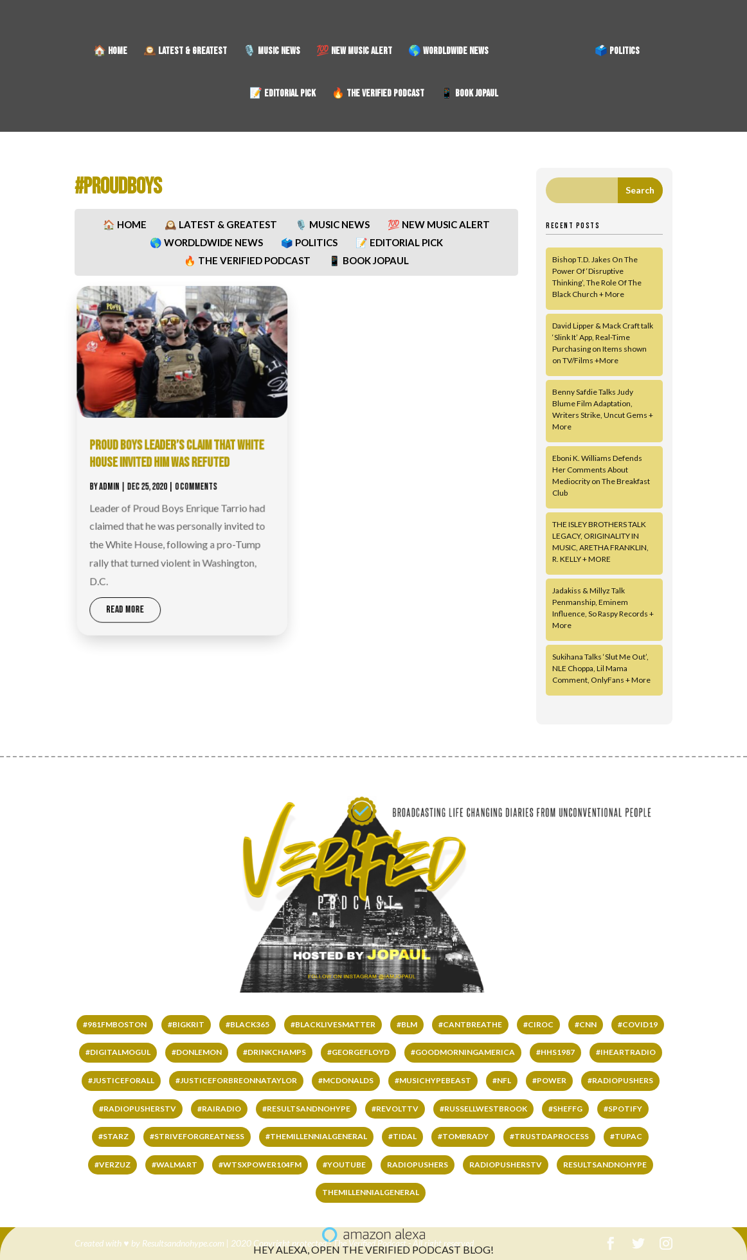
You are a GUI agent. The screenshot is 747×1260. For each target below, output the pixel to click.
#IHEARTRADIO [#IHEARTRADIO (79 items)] (626, 1052)
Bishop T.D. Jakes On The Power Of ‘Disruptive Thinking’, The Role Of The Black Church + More (597, 277)
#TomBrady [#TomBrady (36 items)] (463, 1136)
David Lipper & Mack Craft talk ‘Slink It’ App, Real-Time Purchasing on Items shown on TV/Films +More (602, 343)
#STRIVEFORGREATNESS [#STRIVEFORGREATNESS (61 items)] (197, 1136)
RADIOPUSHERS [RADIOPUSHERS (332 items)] (417, 1164)
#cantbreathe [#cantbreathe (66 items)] (470, 1024)
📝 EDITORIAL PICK (282, 94)
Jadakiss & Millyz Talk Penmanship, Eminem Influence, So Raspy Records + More (603, 608)
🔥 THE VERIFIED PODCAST (378, 94)
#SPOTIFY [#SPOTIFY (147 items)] (623, 1108)
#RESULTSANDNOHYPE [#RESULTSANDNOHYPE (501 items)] (306, 1108)
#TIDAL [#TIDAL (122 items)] (402, 1136)
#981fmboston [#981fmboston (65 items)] (115, 1024)
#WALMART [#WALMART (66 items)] (174, 1164)
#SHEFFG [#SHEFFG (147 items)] (565, 1108)
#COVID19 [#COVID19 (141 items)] (638, 1024)
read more (141, 596)
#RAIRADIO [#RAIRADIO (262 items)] (219, 1108)
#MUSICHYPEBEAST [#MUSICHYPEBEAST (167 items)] (433, 1080)
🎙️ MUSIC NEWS (271, 52)
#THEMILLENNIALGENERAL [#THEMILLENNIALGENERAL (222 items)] (316, 1136)
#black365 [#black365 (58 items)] (247, 1024)
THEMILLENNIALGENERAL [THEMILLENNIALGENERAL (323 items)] (370, 1192)
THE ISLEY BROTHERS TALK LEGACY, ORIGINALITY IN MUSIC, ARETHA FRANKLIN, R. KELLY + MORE (600, 541)
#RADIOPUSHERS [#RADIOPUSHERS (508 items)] (620, 1080)
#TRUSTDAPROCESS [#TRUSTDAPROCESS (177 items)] (549, 1136)
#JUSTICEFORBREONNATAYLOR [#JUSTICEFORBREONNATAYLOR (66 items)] (236, 1080)
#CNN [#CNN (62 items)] (586, 1024)
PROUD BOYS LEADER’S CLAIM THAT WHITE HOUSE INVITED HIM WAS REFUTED (188, 456)
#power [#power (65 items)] (549, 1080)
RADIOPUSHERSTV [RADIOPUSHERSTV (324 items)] (505, 1164)
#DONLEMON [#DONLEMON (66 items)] (197, 1052)
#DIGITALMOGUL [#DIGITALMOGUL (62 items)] (118, 1052)
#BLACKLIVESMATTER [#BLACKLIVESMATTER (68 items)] (333, 1024)
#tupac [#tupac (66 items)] (626, 1136)
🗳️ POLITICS (617, 52)
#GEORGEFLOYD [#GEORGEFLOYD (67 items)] (358, 1052)
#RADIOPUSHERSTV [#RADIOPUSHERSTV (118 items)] (137, 1108)
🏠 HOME (110, 52)
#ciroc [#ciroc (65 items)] (538, 1024)
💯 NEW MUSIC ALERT (354, 52)
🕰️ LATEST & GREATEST (185, 52)
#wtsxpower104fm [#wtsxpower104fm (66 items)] (260, 1164)
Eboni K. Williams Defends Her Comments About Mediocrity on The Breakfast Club (601, 475)
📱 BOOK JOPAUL (469, 94)
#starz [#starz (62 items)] (113, 1136)
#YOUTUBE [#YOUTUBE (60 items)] (344, 1164)
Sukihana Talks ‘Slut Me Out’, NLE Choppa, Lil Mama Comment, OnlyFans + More (601, 668)
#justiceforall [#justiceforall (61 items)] (121, 1080)
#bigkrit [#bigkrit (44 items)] (186, 1024)
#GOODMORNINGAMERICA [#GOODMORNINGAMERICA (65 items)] (463, 1052)
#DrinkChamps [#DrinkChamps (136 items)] (274, 1052)
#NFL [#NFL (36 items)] (501, 1080)
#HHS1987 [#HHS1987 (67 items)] (555, 1052)
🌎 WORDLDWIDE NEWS (448, 52)
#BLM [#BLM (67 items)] (407, 1024)
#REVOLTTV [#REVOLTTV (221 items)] (395, 1108)
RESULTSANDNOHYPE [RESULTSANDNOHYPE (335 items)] (605, 1164)
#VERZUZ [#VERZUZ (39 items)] (112, 1164)
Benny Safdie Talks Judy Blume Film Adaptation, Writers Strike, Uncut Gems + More (602, 409)
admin (127, 485)
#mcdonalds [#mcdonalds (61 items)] (346, 1080)
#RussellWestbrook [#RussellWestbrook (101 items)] (483, 1108)
